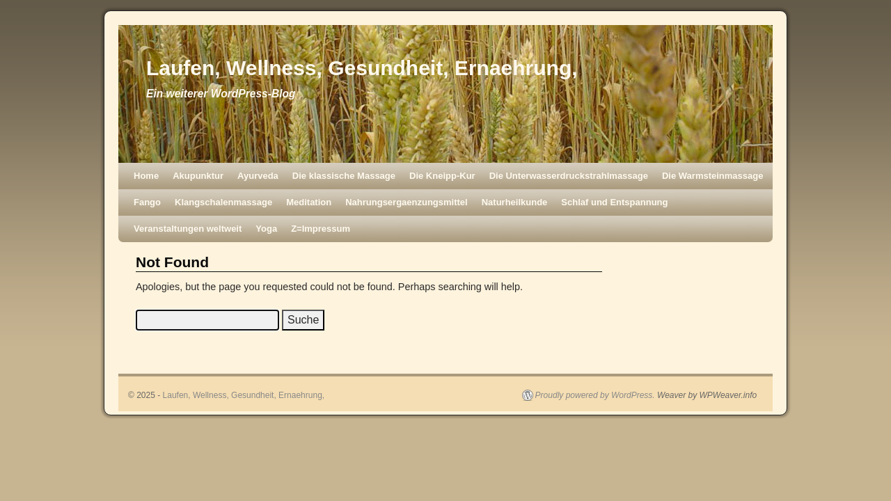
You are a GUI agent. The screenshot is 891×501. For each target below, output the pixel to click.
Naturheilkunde (515, 202)
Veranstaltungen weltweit (188, 228)
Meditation (308, 202)
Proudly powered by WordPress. (595, 395)
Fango (147, 202)
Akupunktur (198, 175)
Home (146, 175)
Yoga (266, 228)
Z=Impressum (320, 228)
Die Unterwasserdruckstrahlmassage (568, 175)
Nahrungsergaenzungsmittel (406, 202)
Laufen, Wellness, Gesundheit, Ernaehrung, (362, 67)
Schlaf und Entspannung (614, 202)
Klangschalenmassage (223, 202)
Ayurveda (257, 175)
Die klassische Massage (343, 175)
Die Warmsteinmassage (712, 175)
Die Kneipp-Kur (442, 175)
